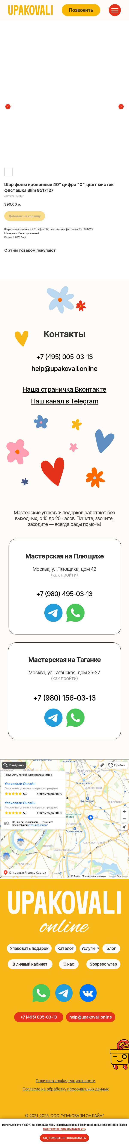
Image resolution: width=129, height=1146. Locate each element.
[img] (41, 993)
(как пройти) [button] (64, 575)
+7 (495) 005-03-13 (64, 357)
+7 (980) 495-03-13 (64, 594)
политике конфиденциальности (64, 1128)
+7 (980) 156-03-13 (64, 697)
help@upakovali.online (65, 368)
